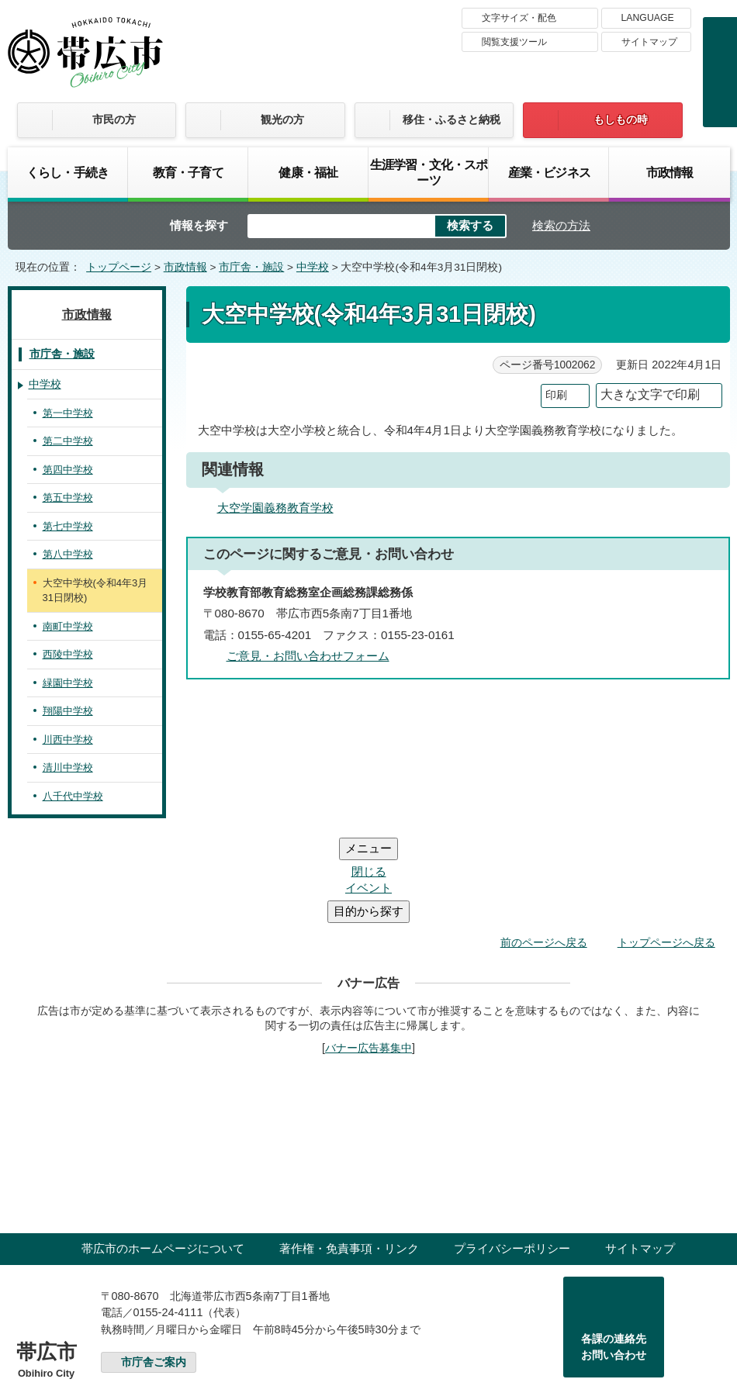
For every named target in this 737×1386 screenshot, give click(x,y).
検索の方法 (561, 225)
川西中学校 (68, 739)
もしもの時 (620, 119)
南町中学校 (68, 626)
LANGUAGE (647, 17)
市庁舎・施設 (251, 267)
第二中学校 (68, 441)
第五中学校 (68, 497)
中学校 (312, 267)
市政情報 (670, 172)
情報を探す (199, 225)
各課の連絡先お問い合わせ (613, 1254)
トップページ (118, 267)
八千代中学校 (73, 796)
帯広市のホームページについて (162, 1155)
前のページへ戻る (543, 849)
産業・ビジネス (549, 172)
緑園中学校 (68, 683)
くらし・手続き (67, 172)
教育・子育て (188, 172)
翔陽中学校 (68, 711)
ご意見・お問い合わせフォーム (308, 655)
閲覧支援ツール (514, 41)
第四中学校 (68, 469)
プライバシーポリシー (512, 1155)
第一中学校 (68, 413)
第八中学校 (68, 554)
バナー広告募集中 (368, 955)
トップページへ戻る (666, 849)
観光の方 (282, 119)
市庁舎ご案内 (153, 1269)
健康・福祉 (308, 172)
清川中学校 (68, 767)
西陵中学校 (68, 654)
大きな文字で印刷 (650, 394)
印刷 (556, 395)
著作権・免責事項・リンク (349, 1155)
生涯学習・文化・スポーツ (429, 172)
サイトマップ (649, 41)
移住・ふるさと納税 (451, 119)
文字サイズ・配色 (519, 17)
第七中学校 (68, 526)
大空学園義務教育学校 (275, 507)
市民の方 (114, 119)
